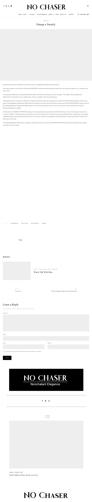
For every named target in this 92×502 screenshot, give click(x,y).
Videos (50, 14)
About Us (63, 14)
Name (4, 336)
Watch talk (46, 20)
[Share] (14, 223)
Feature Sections (43, 272)
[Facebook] (4, 6)
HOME (20, 14)
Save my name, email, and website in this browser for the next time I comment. (23, 353)
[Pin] (35, 223)
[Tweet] (24, 223)
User (20, 240)
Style (24, 14)
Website (49, 344)
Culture (31, 14)
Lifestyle (17, 477)
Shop (57, 14)
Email (4, 344)
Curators (11, 477)
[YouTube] (11, 6)
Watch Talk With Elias (43, 276)
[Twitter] (6, 6)
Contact (71, 14)
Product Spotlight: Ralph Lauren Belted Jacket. (62, 290)
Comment (5, 311)
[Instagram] (8, 6)
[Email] (44, 223)
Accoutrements (42, 14)
